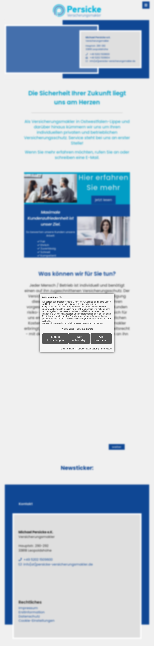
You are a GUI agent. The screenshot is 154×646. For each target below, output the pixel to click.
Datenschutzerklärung (88, 349)
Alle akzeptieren (101, 338)
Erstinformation (67, 349)
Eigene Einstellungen (55, 338)
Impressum (106, 349)
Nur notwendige (79, 338)
